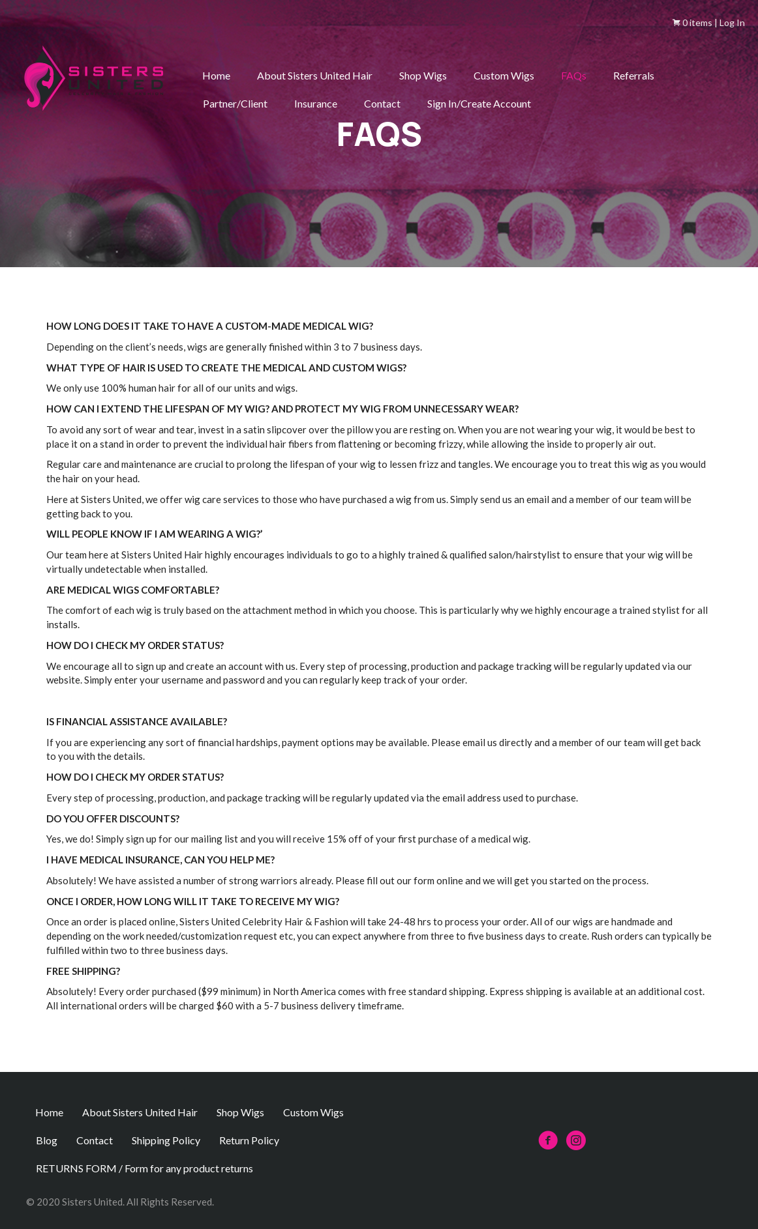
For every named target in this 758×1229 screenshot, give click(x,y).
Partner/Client (235, 103)
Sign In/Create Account (479, 103)
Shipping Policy (166, 1140)
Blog (46, 1140)
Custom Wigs (504, 75)
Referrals (633, 75)
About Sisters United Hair (314, 75)
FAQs (573, 75)
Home (216, 75)
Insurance (315, 103)
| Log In (728, 22)
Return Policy (249, 1140)
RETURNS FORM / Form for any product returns (144, 1168)
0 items (692, 22)
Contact (382, 103)
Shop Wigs (423, 75)
